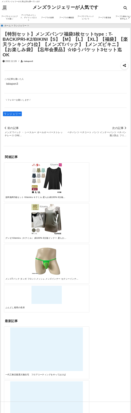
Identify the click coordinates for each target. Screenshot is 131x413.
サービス (10, 271)
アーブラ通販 (12, 266)
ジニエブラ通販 (14, 277)
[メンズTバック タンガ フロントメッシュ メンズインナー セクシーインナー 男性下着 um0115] (81, 176)
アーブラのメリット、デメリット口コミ (28, 17)
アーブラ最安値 (104, 17)
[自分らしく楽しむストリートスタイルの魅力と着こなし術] (81, 217)
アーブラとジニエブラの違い (9, 17)
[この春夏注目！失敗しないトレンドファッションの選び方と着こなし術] (50, 217)
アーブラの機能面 (66, 17)
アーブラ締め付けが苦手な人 (23, 385)
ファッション (12, 282)
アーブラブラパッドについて (86, 17)
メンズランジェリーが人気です (66, 7)
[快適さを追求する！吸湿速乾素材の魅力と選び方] (112, 217)
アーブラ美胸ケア (15, 390)
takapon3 (28, 61)
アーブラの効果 (47, 17)
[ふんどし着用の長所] (112, 171)
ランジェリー (12, 113)
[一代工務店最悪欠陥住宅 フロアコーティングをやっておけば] (19, 217)
